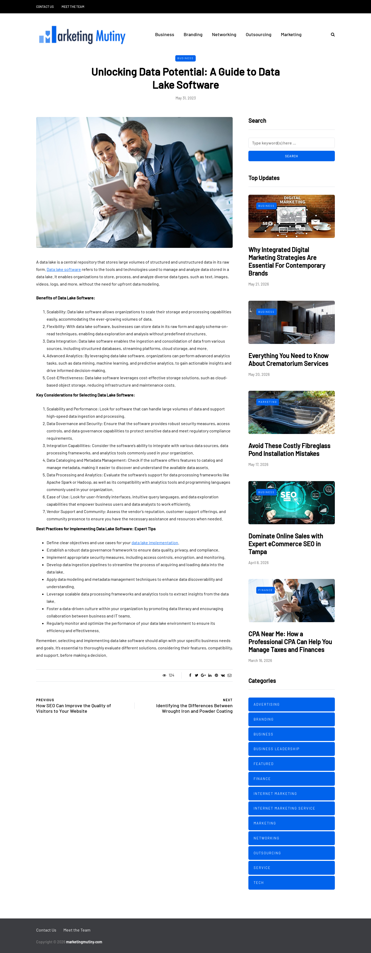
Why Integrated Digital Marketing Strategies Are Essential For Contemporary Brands (286, 261)
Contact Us (45, 6)
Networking (224, 34)
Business (164, 34)
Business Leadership (277, 749)
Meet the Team (73, 6)
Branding (193, 34)
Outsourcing (258, 34)
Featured (264, 764)
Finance (265, 590)
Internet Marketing (275, 794)
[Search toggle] (331, 34)
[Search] (291, 143)
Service (262, 868)
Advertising (267, 704)
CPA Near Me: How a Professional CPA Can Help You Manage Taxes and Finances (290, 641)
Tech (259, 882)
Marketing (291, 34)
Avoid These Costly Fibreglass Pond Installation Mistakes (289, 449)
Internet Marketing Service (284, 808)
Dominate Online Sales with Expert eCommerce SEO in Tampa (285, 543)
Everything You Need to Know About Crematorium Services (288, 359)
